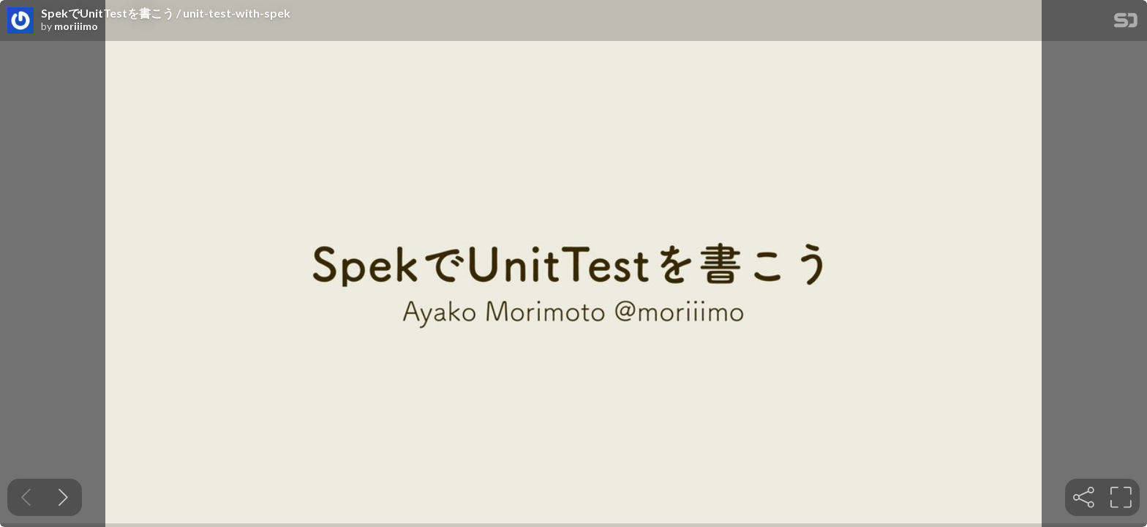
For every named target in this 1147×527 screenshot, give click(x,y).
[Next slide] (63, 497)
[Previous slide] (26, 497)
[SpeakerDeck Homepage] (1125, 23)
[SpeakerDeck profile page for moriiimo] (20, 21)
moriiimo (76, 26)
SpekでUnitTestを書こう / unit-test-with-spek (165, 13)
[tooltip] (1083, 497)
